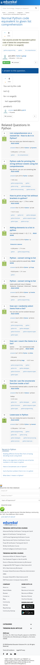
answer (7, 62)
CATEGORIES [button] (17, 624)
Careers (24, 587)
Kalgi (23, 360)
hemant (33, 424)
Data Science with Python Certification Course (16, 540)
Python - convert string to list (23, 258)
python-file (14, 435)
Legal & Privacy (20, 650)
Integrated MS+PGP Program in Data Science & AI (17, 565)
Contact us (6, 596)
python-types (14, 221)
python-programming (9, 50)
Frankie (32, 292)
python (20, 50)
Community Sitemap (9, 611)
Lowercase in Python (19, 415)
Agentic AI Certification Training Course (14, 534)
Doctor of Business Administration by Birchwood (17, 562)
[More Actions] (35, 62)
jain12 (24, 110)
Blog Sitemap (7, 608)
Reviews (5, 593)
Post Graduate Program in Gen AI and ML (15, 559)
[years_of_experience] (20, 500)
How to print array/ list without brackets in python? (24, 196)
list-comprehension (30, 50)
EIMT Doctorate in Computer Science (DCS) (15, 580)
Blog (4, 599)
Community (6, 602)
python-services (31, 189)
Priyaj (32, 267)
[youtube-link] (15, 654)
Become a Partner (27, 596)
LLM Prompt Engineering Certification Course (16, 537)
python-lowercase (27, 441)
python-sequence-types (29, 218)
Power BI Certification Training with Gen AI (15, 543)
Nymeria (33, 148)
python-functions (15, 218)
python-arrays (25, 221)
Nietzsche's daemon (16, 244)
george (24, 56)
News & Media (7, 590)
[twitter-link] (7, 654)
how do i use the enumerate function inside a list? (22, 382)
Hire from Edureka (27, 599)
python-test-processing (17, 189)
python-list (20, 215)
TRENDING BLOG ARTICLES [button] (17, 628)
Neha (31, 353)
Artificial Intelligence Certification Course (15, 549)
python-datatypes (26, 186)
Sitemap (5, 605)
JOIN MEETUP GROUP (8, 517)
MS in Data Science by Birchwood (12, 568)
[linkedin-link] (11, 654)
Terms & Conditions (8, 650)
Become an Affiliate (27, 593)
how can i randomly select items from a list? (21, 307)
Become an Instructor (28, 590)
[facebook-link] (3, 654)
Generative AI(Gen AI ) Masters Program (14, 556)
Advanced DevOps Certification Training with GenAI (18, 531)
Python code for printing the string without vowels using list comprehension (24, 163)
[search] (36, 8)
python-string (14, 186)
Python (18, 56)
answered (11, 110)
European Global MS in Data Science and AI (15, 577)
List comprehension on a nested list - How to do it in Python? (22, 135)
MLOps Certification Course (11, 546)
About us (5, 587)
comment (16, 62)
